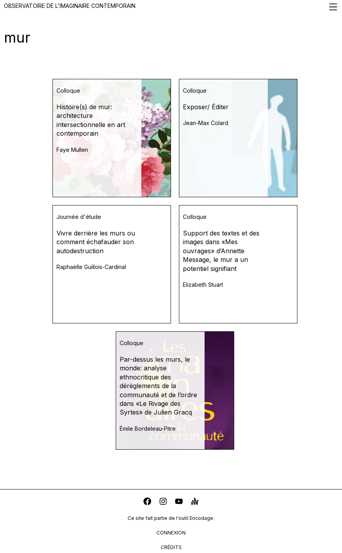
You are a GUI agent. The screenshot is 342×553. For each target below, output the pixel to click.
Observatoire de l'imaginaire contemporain (171, 7)
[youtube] (179, 502)
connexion (171, 533)
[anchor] (195, 502)
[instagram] (163, 502)
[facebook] (147, 502)
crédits (171, 547)
